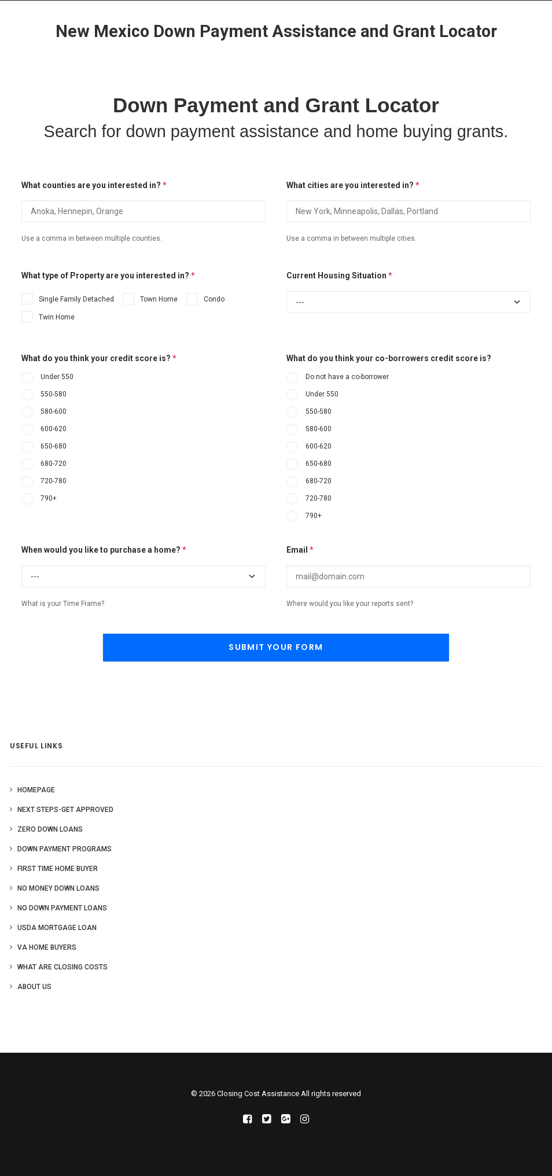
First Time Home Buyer (57, 869)
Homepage (36, 790)
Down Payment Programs (64, 849)
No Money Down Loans (58, 888)
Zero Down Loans (50, 829)
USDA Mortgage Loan (57, 928)
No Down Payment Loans (62, 908)
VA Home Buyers (46, 947)
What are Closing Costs (62, 967)
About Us (34, 987)
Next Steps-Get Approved (65, 810)
